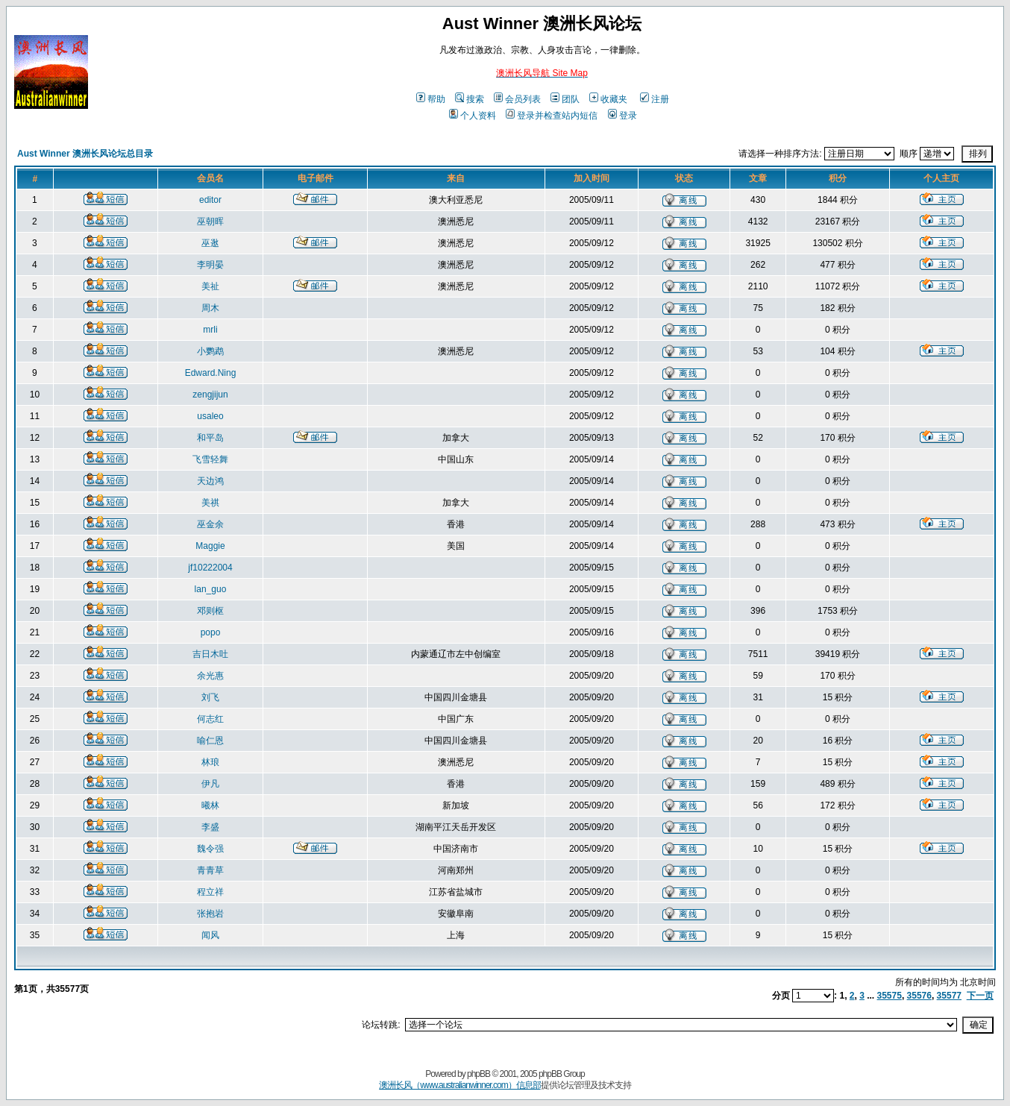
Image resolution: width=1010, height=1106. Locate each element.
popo (211, 632)
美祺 (210, 502)
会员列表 (517, 99)
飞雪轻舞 (210, 459)
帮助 (430, 99)
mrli (210, 329)
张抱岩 (210, 913)
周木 (210, 308)
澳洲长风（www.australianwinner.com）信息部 (459, 1085)
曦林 (210, 805)
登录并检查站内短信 (551, 115)
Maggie (210, 546)
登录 (622, 115)
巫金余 (210, 524)
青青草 (210, 870)
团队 (565, 99)
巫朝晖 (210, 221)
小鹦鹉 (210, 351)
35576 (919, 995)
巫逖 (210, 243)
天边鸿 (210, 481)
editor (210, 200)
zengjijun (210, 394)
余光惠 (210, 675)
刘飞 (210, 697)
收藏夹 (608, 99)
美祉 (210, 286)
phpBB (478, 1074)
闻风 (210, 935)
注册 (654, 99)
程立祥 (210, 892)
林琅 (210, 762)
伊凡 (210, 784)
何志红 (210, 719)
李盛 (210, 827)
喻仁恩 (210, 740)
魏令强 (210, 848)
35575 (889, 995)
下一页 (980, 995)
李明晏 (210, 265)
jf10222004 (210, 567)
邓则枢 (210, 611)
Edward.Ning (210, 373)
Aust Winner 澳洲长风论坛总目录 (85, 153)
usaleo (210, 416)
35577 (949, 995)
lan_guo (211, 589)
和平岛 (210, 438)
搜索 (469, 99)
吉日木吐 (210, 654)
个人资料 (472, 115)
